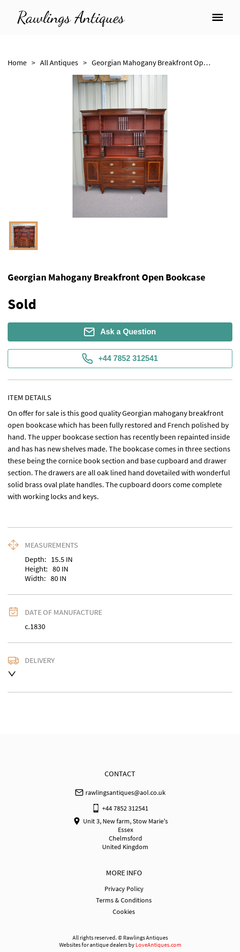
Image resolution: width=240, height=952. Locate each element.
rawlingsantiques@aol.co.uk (125, 792)
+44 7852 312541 (120, 358)
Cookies (124, 911)
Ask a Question (120, 332)
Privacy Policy (124, 888)
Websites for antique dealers (93, 944)
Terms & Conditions (124, 900)
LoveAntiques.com (158, 944)
